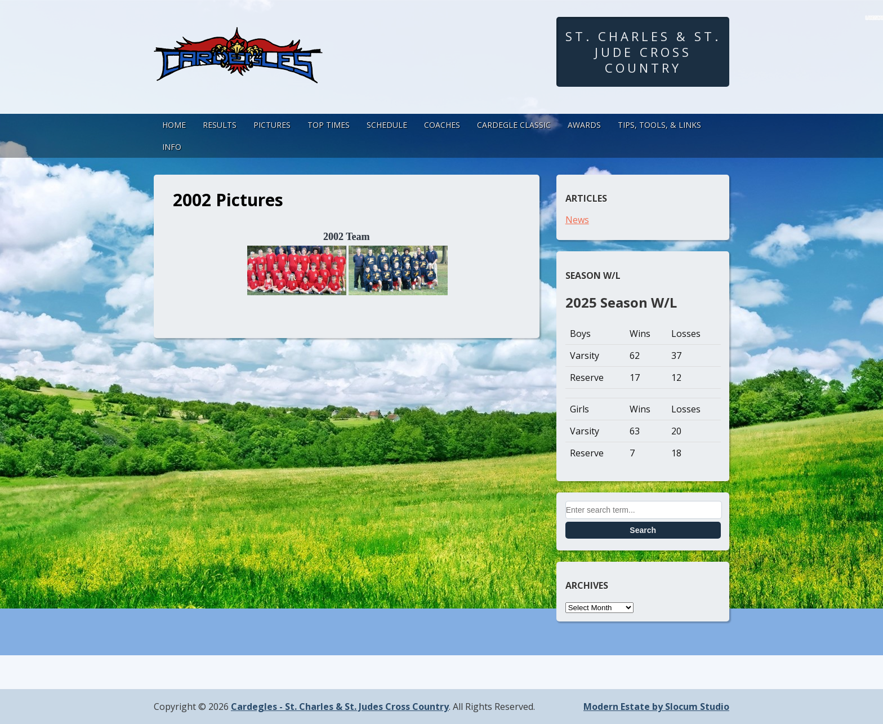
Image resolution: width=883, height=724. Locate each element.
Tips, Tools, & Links (659, 124)
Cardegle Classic (514, 124)
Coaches (442, 124)
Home (174, 124)
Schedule (387, 124)
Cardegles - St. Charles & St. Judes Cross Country (340, 706)
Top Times (328, 124)
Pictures (272, 124)
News (577, 220)
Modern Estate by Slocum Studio (656, 706)
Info (171, 146)
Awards (584, 124)
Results (220, 124)
